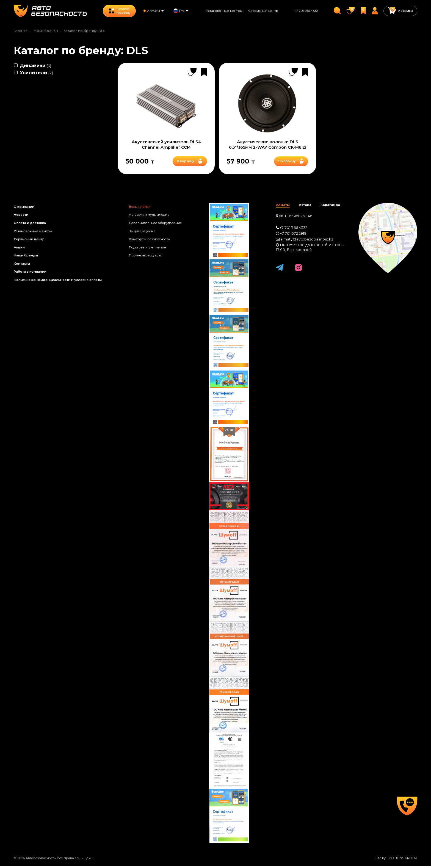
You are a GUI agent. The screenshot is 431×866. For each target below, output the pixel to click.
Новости (21, 215)
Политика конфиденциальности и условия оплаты (58, 280)
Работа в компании (30, 271)
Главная (20, 31)
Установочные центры (224, 11)
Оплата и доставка (30, 223)
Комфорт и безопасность (149, 239)
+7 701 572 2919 (293, 233)
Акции (19, 247)
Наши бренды (46, 31)
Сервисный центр (263, 11)
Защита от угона (142, 231)
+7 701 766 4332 (306, 11)
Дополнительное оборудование (155, 223)
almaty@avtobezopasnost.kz (306, 239)
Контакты (22, 263)
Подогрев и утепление (147, 247)
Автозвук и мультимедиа (149, 215)
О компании (24, 207)
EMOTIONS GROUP (401, 858)
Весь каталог (139, 207)
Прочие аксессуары (145, 255)
